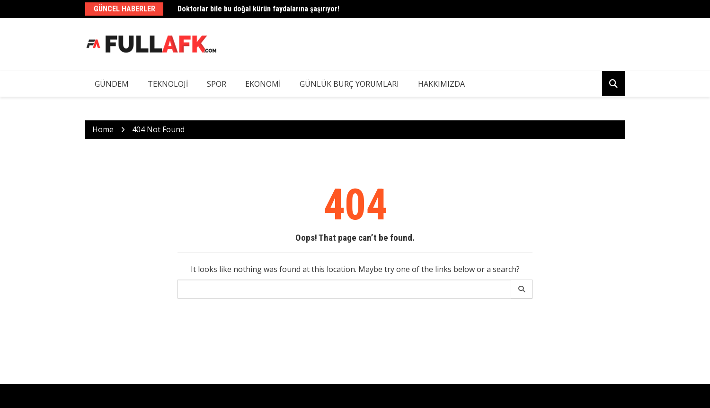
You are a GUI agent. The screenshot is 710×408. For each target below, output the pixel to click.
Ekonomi (263, 84)
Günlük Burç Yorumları (349, 84)
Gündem (112, 84)
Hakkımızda (441, 84)
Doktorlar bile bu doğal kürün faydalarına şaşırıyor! (258, 8)
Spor (216, 84)
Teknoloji (168, 84)
